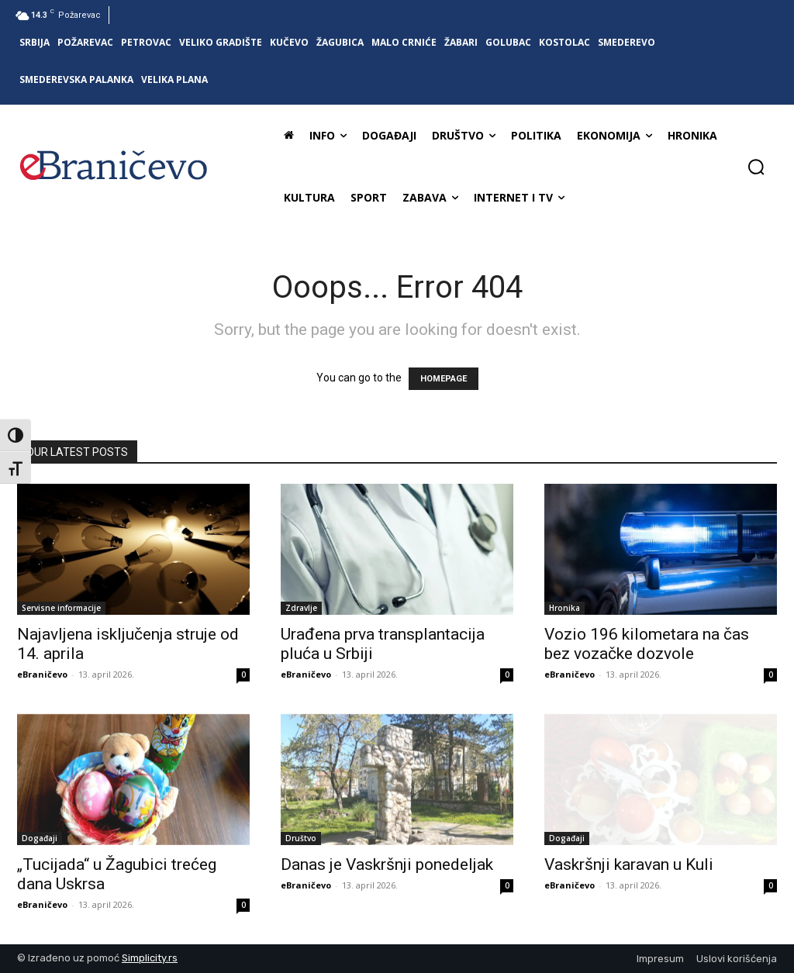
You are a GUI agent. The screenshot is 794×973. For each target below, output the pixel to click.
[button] (756, 166)
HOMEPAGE (443, 379)
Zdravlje (301, 607)
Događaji (39, 838)
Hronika (564, 607)
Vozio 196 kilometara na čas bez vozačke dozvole (646, 644)
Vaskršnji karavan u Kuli (628, 864)
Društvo (300, 838)
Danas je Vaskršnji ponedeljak (387, 864)
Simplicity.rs (150, 958)
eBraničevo (42, 674)
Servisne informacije (61, 607)
